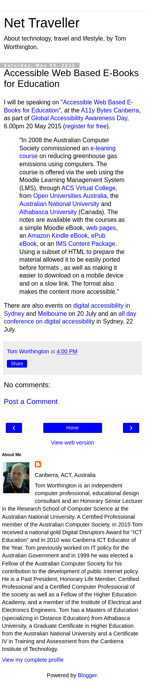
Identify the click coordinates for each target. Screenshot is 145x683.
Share (17, 363)
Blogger (87, 675)
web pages (101, 228)
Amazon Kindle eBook (57, 235)
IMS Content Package (85, 243)
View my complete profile (33, 660)
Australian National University (59, 204)
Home (72, 428)
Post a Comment (31, 401)
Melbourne (52, 313)
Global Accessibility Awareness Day (79, 118)
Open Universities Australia (70, 195)
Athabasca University (48, 212)
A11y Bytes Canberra (110, 110)
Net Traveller (42, 22)
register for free (85, 126)
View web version (72, 442)
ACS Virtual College (88, 188)
